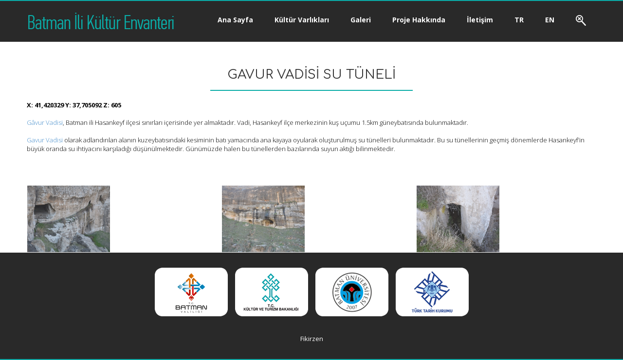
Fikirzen (311, 338)
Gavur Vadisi (45, 140)
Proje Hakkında (418, 19)
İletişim (480, 19)
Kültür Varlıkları (302, 19)
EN (549, 19)
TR (519, 19)
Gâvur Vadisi (45, 122)
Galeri (360, 19)
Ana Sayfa (235, 19)
